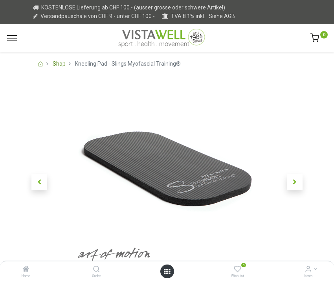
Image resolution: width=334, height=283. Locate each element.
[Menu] (12, 38)
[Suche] (96, 269)
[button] (39, 182)
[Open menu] (167, 271)
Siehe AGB (222, 16)
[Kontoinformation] (308, 269)
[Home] (25, 269)
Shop (59, 64)
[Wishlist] (237, 269)
